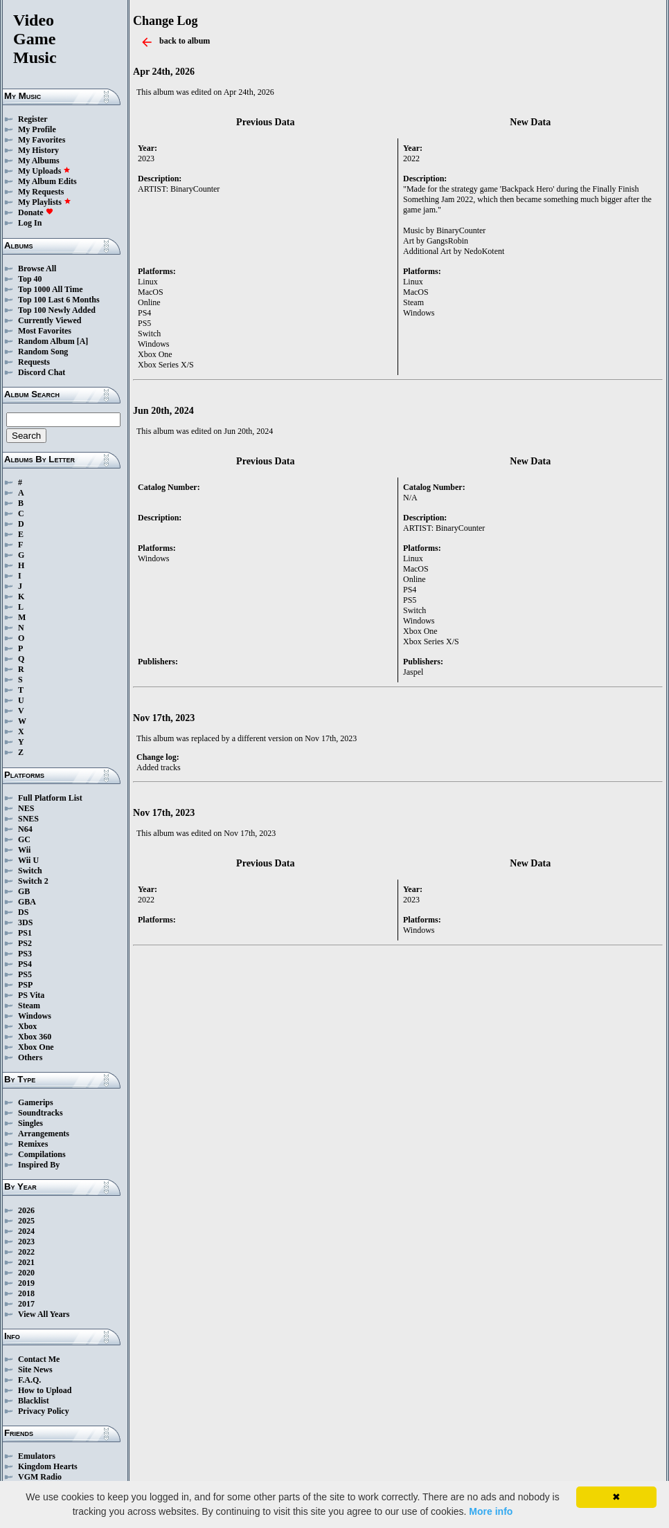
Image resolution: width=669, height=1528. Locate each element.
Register (33, 119)
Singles (30, 1123)
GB (24, 891)
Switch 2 (33, 881)
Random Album (46, 341)
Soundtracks (40, 1113)
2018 (26, 1293)
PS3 (25, 953)
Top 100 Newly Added (57, 310)
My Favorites (41, 140)
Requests (34, 362)
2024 (26, 1231)
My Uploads (44, 171)
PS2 (25, 943)
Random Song (43, 351)
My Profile (37, 129)
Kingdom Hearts (48, 1466)
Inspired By (39, 1165)
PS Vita (31, 995)
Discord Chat (41, 372)
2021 (26, 1262)
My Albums (39, 160)
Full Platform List (50, 798)
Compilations (42, 1154)
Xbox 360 (34, 1037)
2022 (26, 1252)
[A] (83, 341)
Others (30, 1057)
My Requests (41, 192)
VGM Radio (40, 1477)
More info (490, 1511)
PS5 (25, 974)
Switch (30, 870)
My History (38, 150)
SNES (28, 819)
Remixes (33, 1144)
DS (23, 912)
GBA (27, 902)
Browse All (37, 268)
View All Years (43, 1314)
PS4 (25, 964)
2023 (26, 1241)
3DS (25, 922)
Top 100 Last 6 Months (59, 299)
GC (24, 839)
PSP (25, 985)
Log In (30, 223)
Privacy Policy (43, 1411)
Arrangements (43, 1133)
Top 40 (30, 279)
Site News (35, 1369)
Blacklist (33, 1401)
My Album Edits (47, 181)
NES (26, 808)
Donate (35, 212)
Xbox (27, 1026)
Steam (29, 1005)
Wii (24, 850)
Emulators (36, 1456)
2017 (26, 1304)
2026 (26, 1210)
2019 (26, 1283)
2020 (26, 1272)
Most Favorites (44, 331)
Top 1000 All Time (50, 289)
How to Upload (44, 1390)
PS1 (25, 933)
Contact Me (39, 1359)
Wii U (28, 860)
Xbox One (36, 1047)
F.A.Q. (29, 1380)
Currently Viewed (49, 320)
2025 (26, 1221)
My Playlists (44, 202)
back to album (184, 41)
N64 (25, 829)
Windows (34, 1016)
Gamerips (35, 1102)
